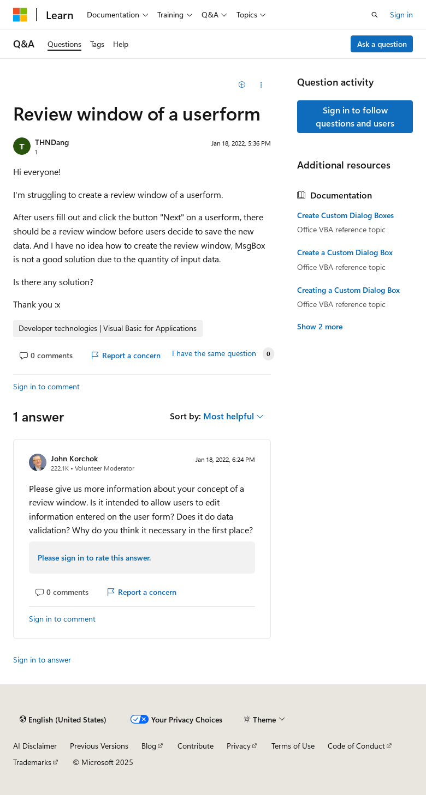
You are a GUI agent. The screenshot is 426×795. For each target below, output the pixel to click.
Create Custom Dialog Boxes (345, 215)
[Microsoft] (20, 15)
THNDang (52, 142)
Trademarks (32, 762)
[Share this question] (261, 85)
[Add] (242, 85)
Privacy (239, 745)
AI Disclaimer (35, 745)
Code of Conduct (356, 745)
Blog (148, 745)
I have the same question (214, 353)
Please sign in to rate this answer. (94, 557)
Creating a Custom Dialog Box (348, 290)
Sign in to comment (46, 386)
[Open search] (375, 15)
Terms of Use (293, 745)
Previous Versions (99, 745)
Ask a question (382, 44)
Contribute (195, 745)
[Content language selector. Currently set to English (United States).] (63, 719)
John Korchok (74, 458)
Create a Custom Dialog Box (345, 252)
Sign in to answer (42, 659)
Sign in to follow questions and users (355, 116)
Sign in (401, 14)
